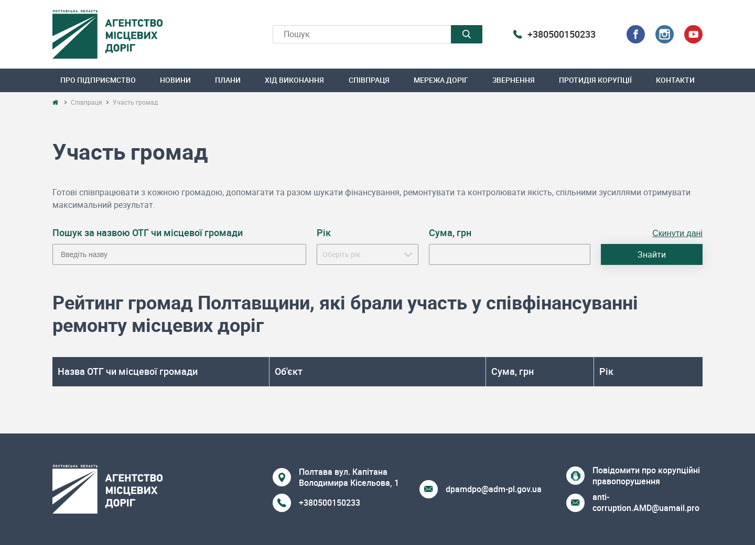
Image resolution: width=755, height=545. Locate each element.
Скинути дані (677, 233)
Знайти (652, 254)
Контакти (675, 80)
